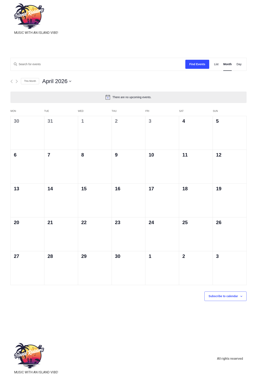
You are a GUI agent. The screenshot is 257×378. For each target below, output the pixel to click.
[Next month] (17, 81)
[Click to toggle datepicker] (56, 81)
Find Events (197, 64)
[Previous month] (11, 81)
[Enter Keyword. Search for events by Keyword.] (98, 64)
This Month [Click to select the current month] (30, 81)
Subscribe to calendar (223, 296)
